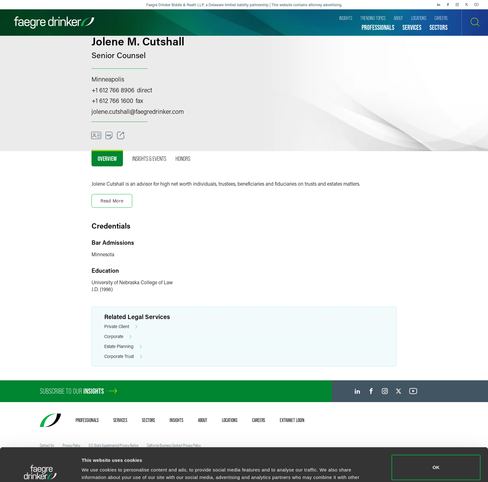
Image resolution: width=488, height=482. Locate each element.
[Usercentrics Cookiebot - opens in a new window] (40, 470)
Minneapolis (108, 79)
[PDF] (109, 135)
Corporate (118, 336)
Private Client (121, 326)
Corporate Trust (123, 356)
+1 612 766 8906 (113, 90)
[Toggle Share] (121, 135)
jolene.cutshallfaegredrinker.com (138, 111)
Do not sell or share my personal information (436, 461)
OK (436, 434)
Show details (96, 468)
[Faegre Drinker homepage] (54, 22)
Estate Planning (123, 346)
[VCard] (96, 135)
